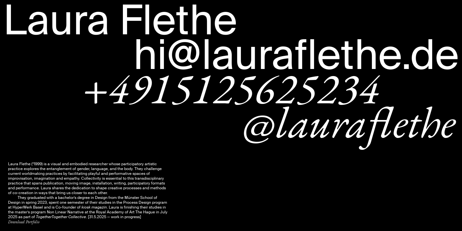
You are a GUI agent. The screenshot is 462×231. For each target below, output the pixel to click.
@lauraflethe (349, 121)
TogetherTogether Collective (61, 216)
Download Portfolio (23, 222)
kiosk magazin (94, 207)
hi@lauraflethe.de (296, 55)
